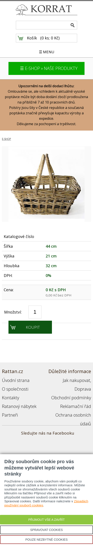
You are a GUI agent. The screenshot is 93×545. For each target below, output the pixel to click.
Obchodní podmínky (71, 398)
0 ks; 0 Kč (50, 37)
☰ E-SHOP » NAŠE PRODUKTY (49, 68)
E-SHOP (6, 139)
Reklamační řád (75, 406)
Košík (32, 37)
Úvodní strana (16, 380)
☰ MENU (46, 51)
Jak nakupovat (76, 380)
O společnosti (15, 389)
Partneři (10, 415)
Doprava (83, 389)
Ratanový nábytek (19, 406)
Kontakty (10, 398)
